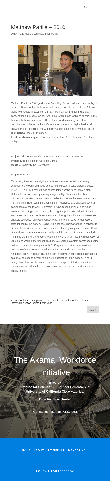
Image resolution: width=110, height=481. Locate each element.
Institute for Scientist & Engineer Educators (53, 387)
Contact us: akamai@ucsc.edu (55, 412)
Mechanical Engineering (45, 33)
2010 (14, 33)
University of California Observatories (54, 391)
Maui (20, 33)
